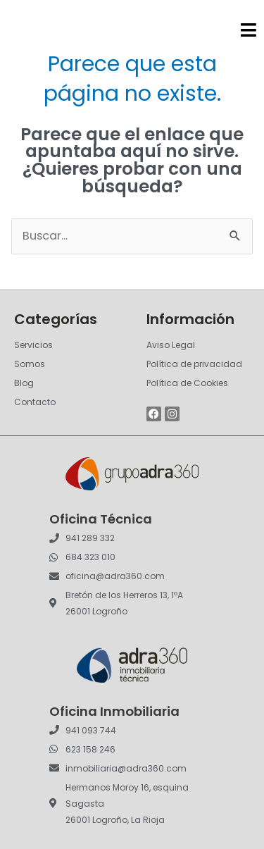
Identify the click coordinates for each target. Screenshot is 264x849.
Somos (29, 364)
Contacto (35, 402)
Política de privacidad (194, 364)
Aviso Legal (170, 345)
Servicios (33, 345)
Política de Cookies (187, 383)
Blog (24, 383)
